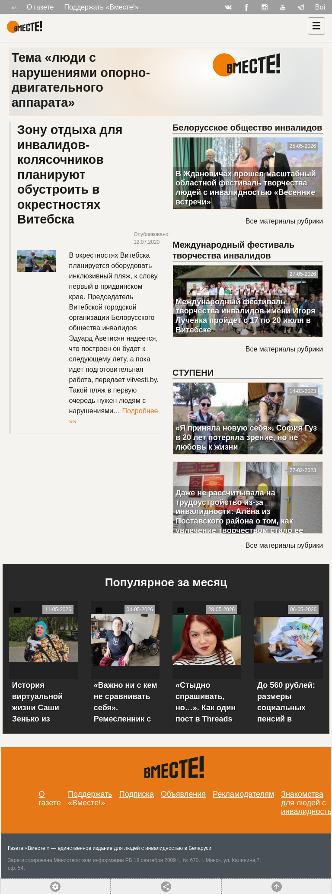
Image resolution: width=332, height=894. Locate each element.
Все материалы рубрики (284, 221)
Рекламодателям (243, 794)
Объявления (183, 794)
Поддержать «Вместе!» (101, 7)
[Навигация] (316, 26)
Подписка (136, 794)
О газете (40, 7)
